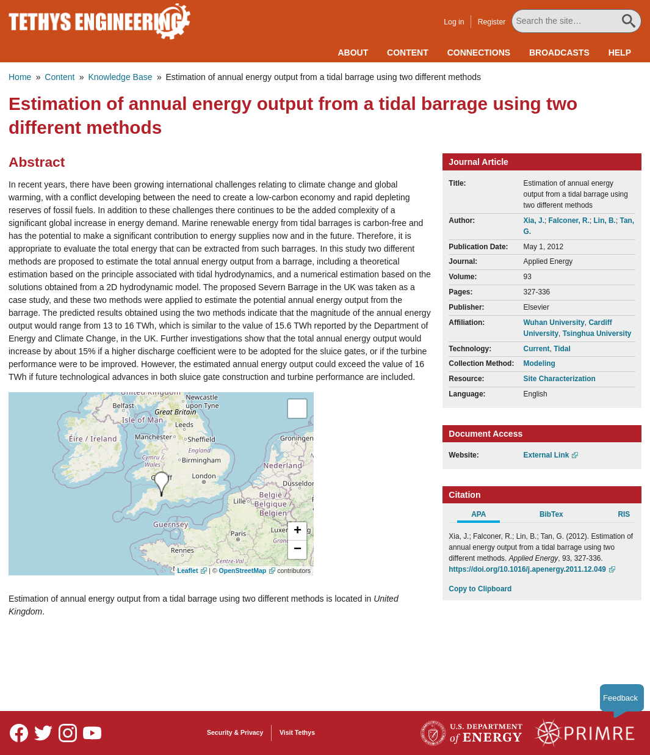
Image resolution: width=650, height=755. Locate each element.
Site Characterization (560, 378)
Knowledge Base (120, 77)
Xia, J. (534, 220)
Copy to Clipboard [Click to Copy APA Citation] (480, 589)
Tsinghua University (597, 333)
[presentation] (161, 484)
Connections (478, 52)
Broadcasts (559, 52)
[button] (297, 531)
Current (537, 349)
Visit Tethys (297, 732)
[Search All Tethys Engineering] (577, 21)
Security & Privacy (235, 732)
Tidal (562, 349)
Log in (455, 22)
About (353, 52)
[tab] (485, 516)
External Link (546, 455)
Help (619, 52)
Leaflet (188, 570)
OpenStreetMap (243, 570)
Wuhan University (554, 322)
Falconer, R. (569, 220)
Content (407, 52)
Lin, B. (605, 220)
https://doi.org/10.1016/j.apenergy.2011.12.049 (527, 569)
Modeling (539, 363)
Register (492, 22)
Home (20, 77)
